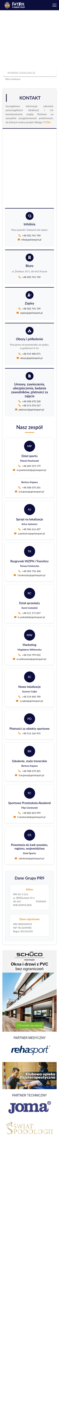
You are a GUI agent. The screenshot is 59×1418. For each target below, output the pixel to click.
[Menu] (54, 5)
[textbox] (29, 73)
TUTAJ (47, 122)
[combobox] (29, 73)
